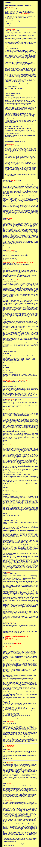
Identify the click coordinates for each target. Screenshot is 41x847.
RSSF (4, 606)
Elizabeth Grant (11, 29)
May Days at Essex (7, 707)
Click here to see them (24, 13)
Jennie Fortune (8, 684)
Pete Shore (10, 92)
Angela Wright (8, 743)
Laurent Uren (10, 144)
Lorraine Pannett (9, 386)
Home (21, 845)
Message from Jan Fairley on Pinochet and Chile (13, 367)
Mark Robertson (8, 615)
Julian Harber (16, 611)
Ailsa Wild (7, 262)
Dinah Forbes (8, 395)
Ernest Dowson (7, 607)
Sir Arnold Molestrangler (9, 608)
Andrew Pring (8, 214)
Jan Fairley (7, 368)
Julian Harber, (15, 273)
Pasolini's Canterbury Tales (10, 603)
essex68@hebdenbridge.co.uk (9, 808)
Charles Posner (8, 592)
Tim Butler (7, 711)
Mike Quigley (10, 7)
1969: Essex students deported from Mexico (14, 604)
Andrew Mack (8, 723)
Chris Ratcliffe (8, 759)
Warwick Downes (9, 244)
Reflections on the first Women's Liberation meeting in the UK (16, 256)
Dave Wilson (10, 47)
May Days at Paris (7, 709)
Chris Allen (11, 180)
